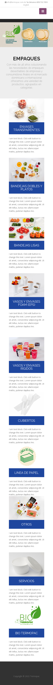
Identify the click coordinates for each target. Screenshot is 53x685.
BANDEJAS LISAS (26, 245)
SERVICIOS (26, 581)
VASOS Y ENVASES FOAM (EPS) (26, 303)
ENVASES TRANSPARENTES (26, 128)
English (26, 5)
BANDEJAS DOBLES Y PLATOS (26, 187)
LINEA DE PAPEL (26, 473)
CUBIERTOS (26, 420)
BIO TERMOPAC (26, 633)
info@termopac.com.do (15, 2)
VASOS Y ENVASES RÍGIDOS (26, 367)
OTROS (26, 524)
